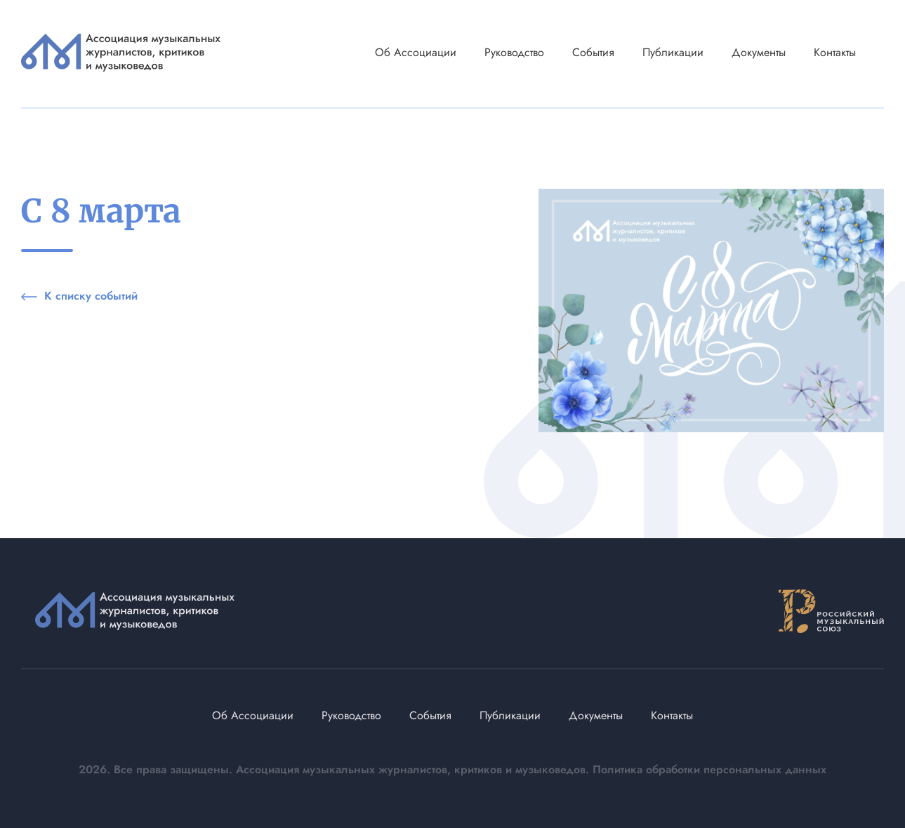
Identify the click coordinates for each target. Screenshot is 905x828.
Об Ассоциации (415, 52)
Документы (759, 52)
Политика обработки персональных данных (709, 769)
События (593, 52)
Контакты (835, 52)
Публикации (672, 52)
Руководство (514, 52)
